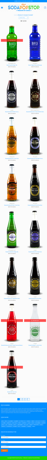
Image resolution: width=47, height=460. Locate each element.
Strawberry (23, 426)
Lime (6, 424)
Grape (19, 422)
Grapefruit (24, 422)
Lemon (3, 424)
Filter (23, 21)
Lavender (43, 422)
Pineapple (3, 426)
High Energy (35, 63)
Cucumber (3, 422)
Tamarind (29, 426)
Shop (15, 15)
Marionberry (20, 424)
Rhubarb (15, 426)
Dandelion (9, 422)
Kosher (11, 110)
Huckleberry (37, 422)
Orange (30, 424)
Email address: (4, 445)
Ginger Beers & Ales (12, 63)
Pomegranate (9, 426)
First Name (3, 435)
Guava (29, 422)
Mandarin (10, 424)
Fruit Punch (14, 422)
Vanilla (33, 426)
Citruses (35, 343)
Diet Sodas (35, 156)
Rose (19, 426)
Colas (12, 390)
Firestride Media (36, 457)
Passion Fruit (36, 424)
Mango (15, 424)
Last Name (3, 440)
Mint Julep (26, 424)
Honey (33, 422)
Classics (12, 343)
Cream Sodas (11, 156)
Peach (41, 424)
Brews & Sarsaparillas (35, 110)
